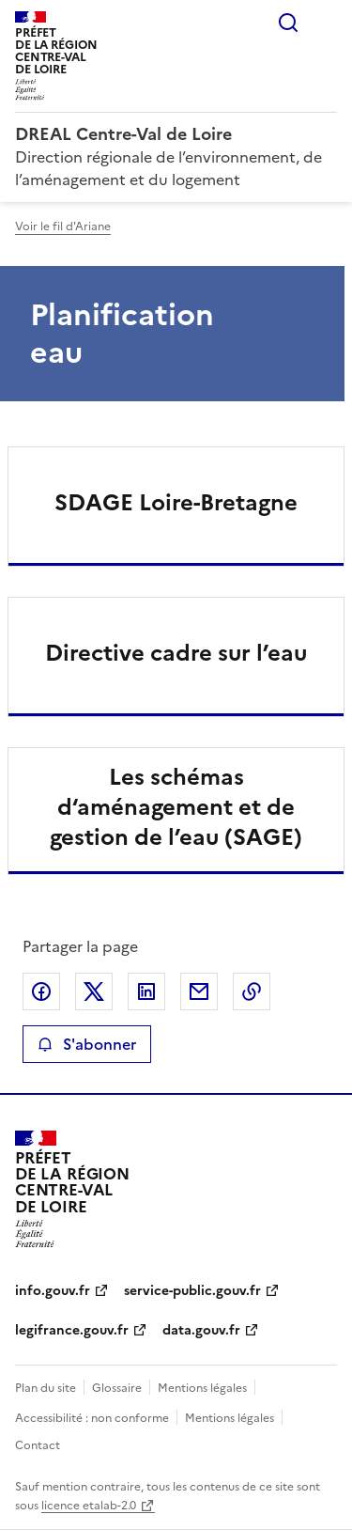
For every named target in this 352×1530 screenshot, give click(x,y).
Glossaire (117, 1388)
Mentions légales (202, 1388)
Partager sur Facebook (41, 991)
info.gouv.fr (52, 1291)
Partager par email (199, 991)
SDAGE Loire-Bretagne (176, 503)
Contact (37, 1445)
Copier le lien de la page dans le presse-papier (251, 991)
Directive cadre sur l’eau (176, 653)
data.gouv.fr (201, 1330)
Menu (325, 22)
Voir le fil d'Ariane (63, 226)
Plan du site (45, 1388)
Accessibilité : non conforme (92, 1418)
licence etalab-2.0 (88, 1505)
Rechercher (288, 22)
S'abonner (87, 1044)
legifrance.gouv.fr (72, 1330)
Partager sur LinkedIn (146, 991)
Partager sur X (94, 991)
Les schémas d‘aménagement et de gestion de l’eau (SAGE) (176, 807)
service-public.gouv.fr (192, 1291)
